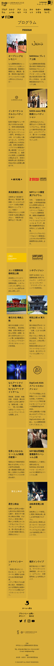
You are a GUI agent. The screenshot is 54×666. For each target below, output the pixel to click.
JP (49, 2)
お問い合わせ (31, 615)
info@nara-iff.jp (29, 651)
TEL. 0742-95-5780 (21, 649)
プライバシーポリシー (23, 615)
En (51, 2)
